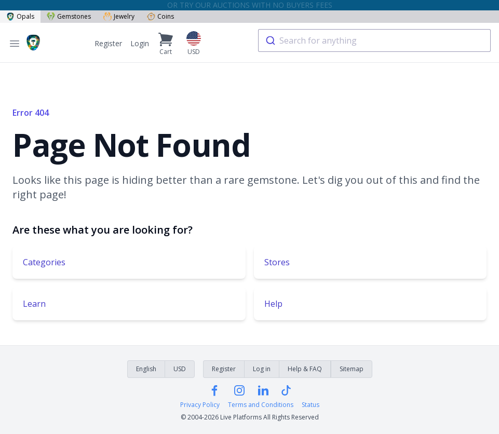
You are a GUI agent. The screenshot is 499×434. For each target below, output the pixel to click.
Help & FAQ (305, 368)
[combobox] (374, 40)
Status (310, 405)
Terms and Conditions (260, 405)
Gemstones (69, 16)
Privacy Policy (200, 405)
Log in (262, 368)
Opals (20, 16)
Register (108, 43)
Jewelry (118, 16)
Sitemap (351, 368)
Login (139, 43)
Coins (160, 16)
